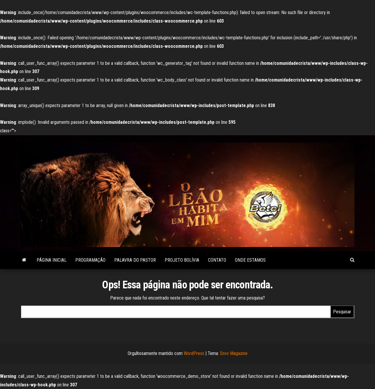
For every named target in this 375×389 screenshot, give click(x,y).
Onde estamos (250, 260)
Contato (217, 260)
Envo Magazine (234, 353)
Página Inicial (52, 260)
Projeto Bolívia (182, 260)
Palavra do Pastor (135, 260)
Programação (90, 260)
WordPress (194, 353)
